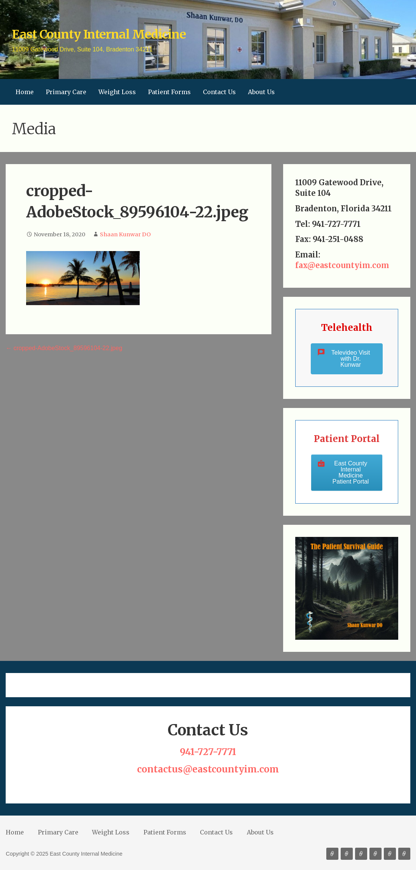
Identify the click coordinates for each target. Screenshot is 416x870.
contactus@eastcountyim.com (208, 769)
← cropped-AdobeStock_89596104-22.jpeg (64, 348)
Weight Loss (117, 92)
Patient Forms (169, 92)
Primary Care (66, 92)
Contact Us (219, 92)
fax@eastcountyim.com (342, 265)
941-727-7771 (208, 752)
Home (25, 92)
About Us (261, 92)
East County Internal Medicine (99, 34)
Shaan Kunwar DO (125, 234)
